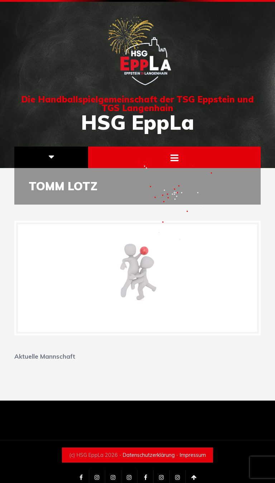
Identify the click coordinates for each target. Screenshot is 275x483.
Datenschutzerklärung (149, 455)
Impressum (193, 455)
